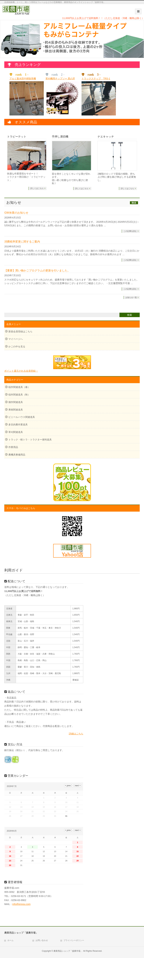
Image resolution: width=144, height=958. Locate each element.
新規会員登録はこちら (20, 331)
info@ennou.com (21, 904)
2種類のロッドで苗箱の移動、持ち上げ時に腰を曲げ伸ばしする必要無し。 (116, 177)
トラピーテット (16, 136)
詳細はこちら (76, 733)
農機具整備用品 (16, 454)
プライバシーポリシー (74, 940)
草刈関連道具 (15, 432)
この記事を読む (130, 231)
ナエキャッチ (105, 136)
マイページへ (15, 339)
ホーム (10, 940)
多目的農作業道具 (18, 424)
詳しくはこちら (37, 188)
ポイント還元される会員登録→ (47, 363)
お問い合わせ (42, 940)
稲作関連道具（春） (19, 387)
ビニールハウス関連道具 (21, 417)
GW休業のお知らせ (16, 212)
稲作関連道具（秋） (19, 394)
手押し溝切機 (60, 136)
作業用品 (13, 447)
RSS (134, 202)
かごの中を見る (16, 346)
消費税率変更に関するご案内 (22, 241)
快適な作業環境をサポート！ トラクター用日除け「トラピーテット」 (26, 176)
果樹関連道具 (15, 409)
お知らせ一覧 (131, 297)
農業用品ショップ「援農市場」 (68, 951)
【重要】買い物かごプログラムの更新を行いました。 (37, 270)
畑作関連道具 (15, 402)
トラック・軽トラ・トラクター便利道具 (30, 439)
